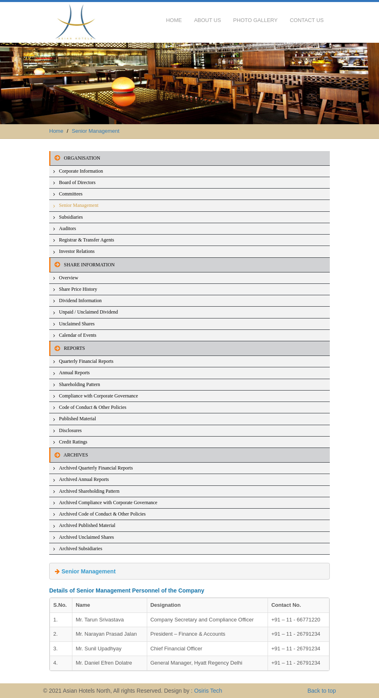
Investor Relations (77, 251)
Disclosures (70, 430)
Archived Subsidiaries (80, 548)
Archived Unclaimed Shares (86, 537)
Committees (71, 194)
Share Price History (78, 289)
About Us (207, 20)
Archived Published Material (87, 525)
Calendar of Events (77, 335)
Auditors (67, 228)
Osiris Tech (208, 690)
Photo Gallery (255, 20)
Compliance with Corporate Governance (98, 396)
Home (174, 20)
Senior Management (96, 131)
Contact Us (307, 20)
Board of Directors (77, 182)
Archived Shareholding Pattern (89, 491)
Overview (68, 278)
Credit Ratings (73, 442)
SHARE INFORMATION (82, 265)
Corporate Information (81, 171)
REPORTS (67, 348)
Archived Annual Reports (84, 479)
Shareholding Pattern (79, 384)
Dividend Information (80, 300)
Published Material (77, 418)
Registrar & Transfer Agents (86, 240)
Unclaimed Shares (77, 324)
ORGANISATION (75, 158)
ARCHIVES (69, 455)
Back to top (321, 690)
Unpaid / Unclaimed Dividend (88, 312)
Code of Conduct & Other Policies (92, 407)
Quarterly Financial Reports (86, 361)
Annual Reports (74, 372)
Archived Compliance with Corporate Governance (108, 502)
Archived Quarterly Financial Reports (96, 468)
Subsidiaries (71, 217)
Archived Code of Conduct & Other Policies (102, 514)
